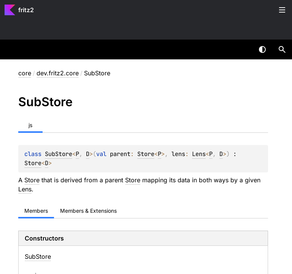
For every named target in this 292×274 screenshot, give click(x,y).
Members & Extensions (88, 210)
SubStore (58, 154)
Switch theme (262, 49)
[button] (282, 49)
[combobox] (242, 49)
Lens (199, 154)
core (24, 73)
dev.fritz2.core (57, 73)
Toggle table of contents (282, 10)
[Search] (282, 49)
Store (145, 154)
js (30, 125)
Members (36, 210)
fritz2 (26, 10)
